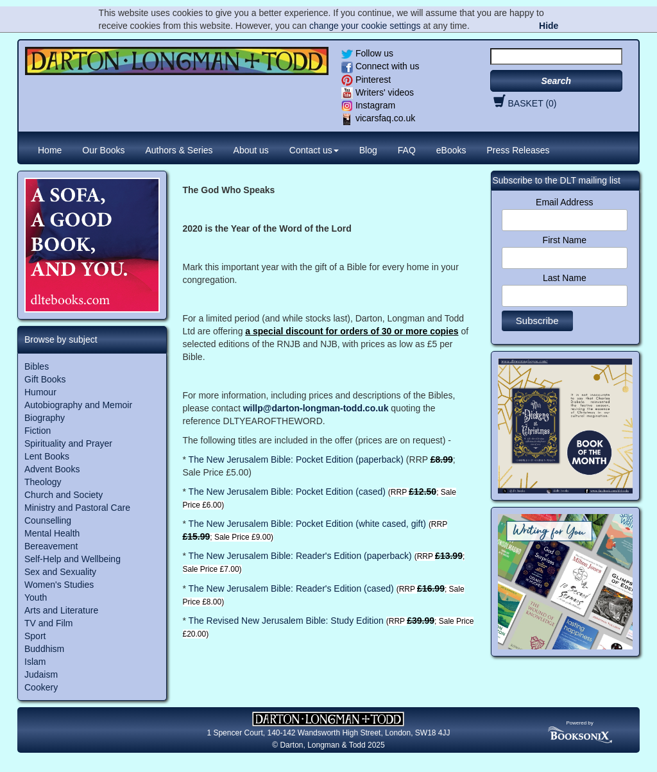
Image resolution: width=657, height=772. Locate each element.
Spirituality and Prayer (68, 443)
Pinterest (366, 79)
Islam (35, 661)
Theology (43, 482)
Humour (40, 392)
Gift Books (45, 379)
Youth (35, 597)
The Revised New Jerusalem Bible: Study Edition (286, 620)
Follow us (367, 53)
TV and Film (48, 623)
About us (251, 150)
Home (50, 150)
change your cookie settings (365, 26)
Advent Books (52, 469)
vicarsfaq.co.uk (378, 118)
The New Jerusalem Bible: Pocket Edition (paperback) (296, 459)
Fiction (37, 430)
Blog (368, 150)
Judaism (41, 674)
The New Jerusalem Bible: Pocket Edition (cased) (287, 491)
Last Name (564, 278)
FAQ (407, 150)
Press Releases (518, 150)
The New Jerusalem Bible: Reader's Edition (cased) (291, 588)
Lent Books (46, 456)
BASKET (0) (523, 103)
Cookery (41, 687)
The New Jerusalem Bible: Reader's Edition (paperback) (300, 556)
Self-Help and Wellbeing (72, 559)
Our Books (103, 150)
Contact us (314, 150)
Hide (548, 26)
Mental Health (52, 533)
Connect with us (380, 66)
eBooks (451, 150)
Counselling (47, 520)
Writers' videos (377, 92)
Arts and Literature (61, 610)
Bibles (36, 366)
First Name (564, 240)
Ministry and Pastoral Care (77, 507)
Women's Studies (59, 584)
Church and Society (63, 495)
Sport (35, 636)
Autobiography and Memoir (78, 405)
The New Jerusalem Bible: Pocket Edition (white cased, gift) (306, 524)
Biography (44, 418)
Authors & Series (179, 150)
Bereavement (51, 546)
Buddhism (44, 649)
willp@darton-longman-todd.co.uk (316, 408)
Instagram (368, 105)
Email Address (564, 202)
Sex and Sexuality (60, 572)
